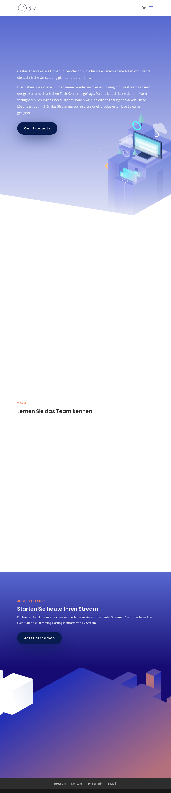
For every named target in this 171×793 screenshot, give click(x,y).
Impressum (58, 783)
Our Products (37, 128)
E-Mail (112, 783)
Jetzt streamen (39, 638)
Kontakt (76, 783)
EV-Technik (94, 783)
